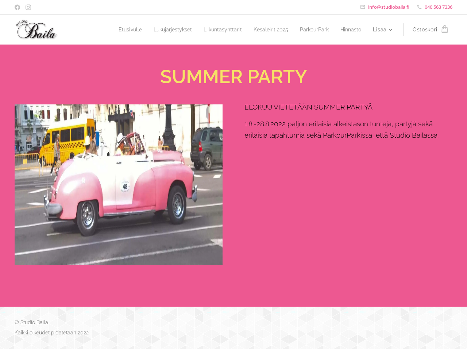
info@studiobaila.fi (388, 7)
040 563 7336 (438, 7)
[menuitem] (114, 29)
